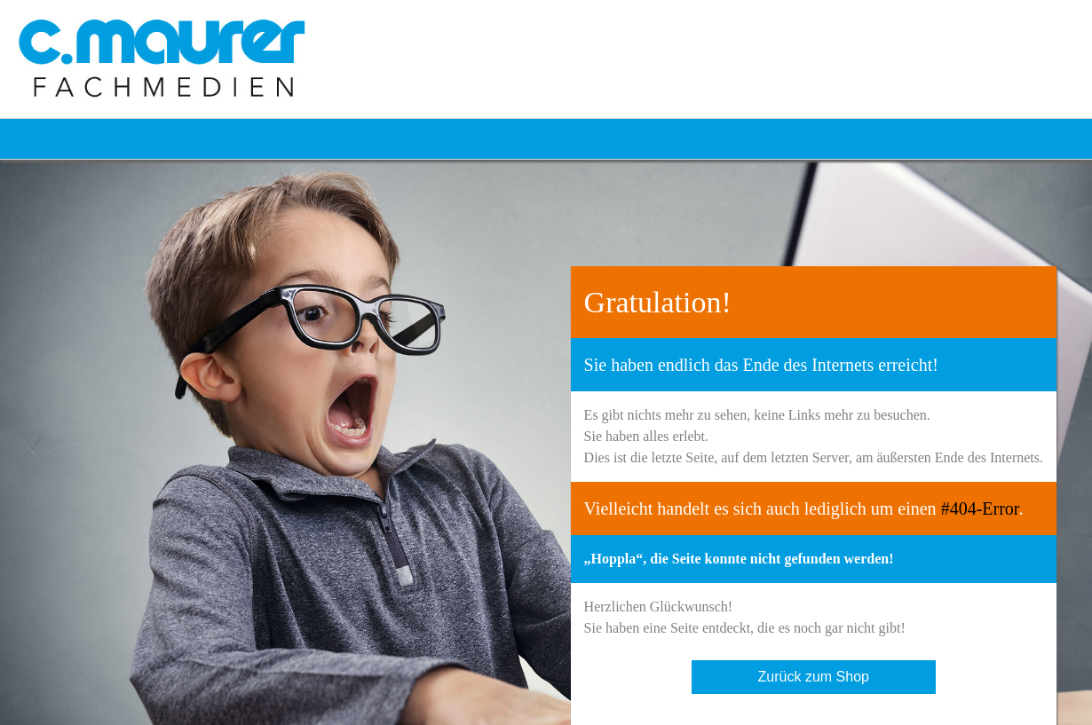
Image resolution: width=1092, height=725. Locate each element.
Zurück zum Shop (813, 676)
